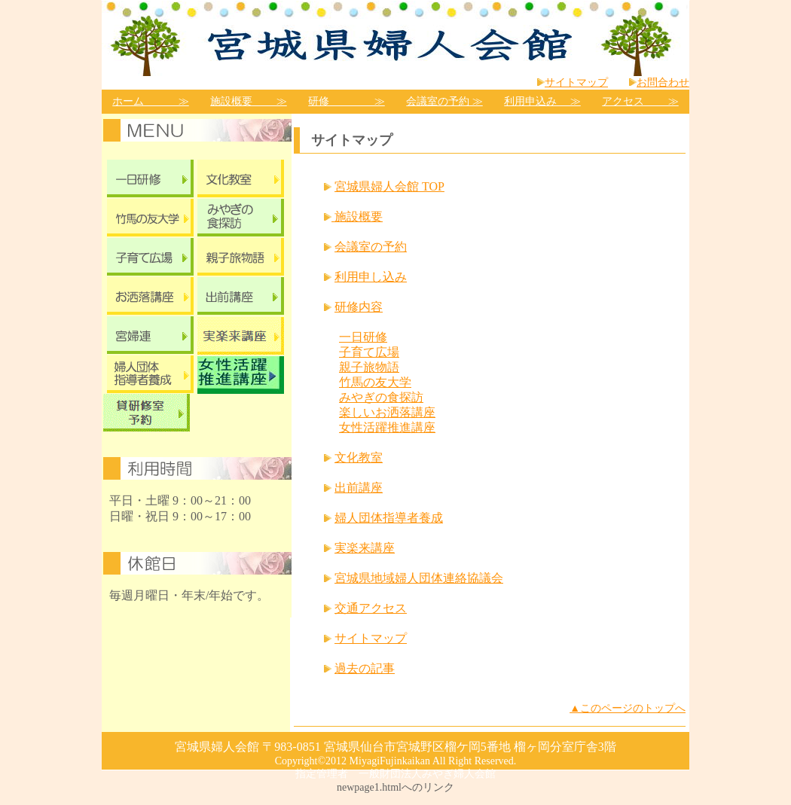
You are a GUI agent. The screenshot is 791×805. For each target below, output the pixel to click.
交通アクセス (370, 608)
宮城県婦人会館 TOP (389, 186)
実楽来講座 (364, 547)
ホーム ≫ (150, 101)
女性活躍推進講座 (387, 427)
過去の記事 (364, 668)
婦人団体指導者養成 (388, 517)
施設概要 (357, 216)
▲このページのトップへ (628, 708)
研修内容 (358, 306)
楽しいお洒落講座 (387, 412)
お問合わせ (663, 82)
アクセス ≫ (640, 101)
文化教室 (358, 457)
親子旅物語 (369, 367)
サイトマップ (576, 82)
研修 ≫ (346, 101)
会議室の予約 (370, 246)
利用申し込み (370, 276)
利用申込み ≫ (542, 101)
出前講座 (358, 487)
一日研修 (363, 337)
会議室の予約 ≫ (444, 101)
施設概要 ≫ (248, 101)
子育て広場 (369, 352)
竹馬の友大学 (375, 382)
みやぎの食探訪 (381, 397)
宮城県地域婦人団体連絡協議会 (418, 578)
